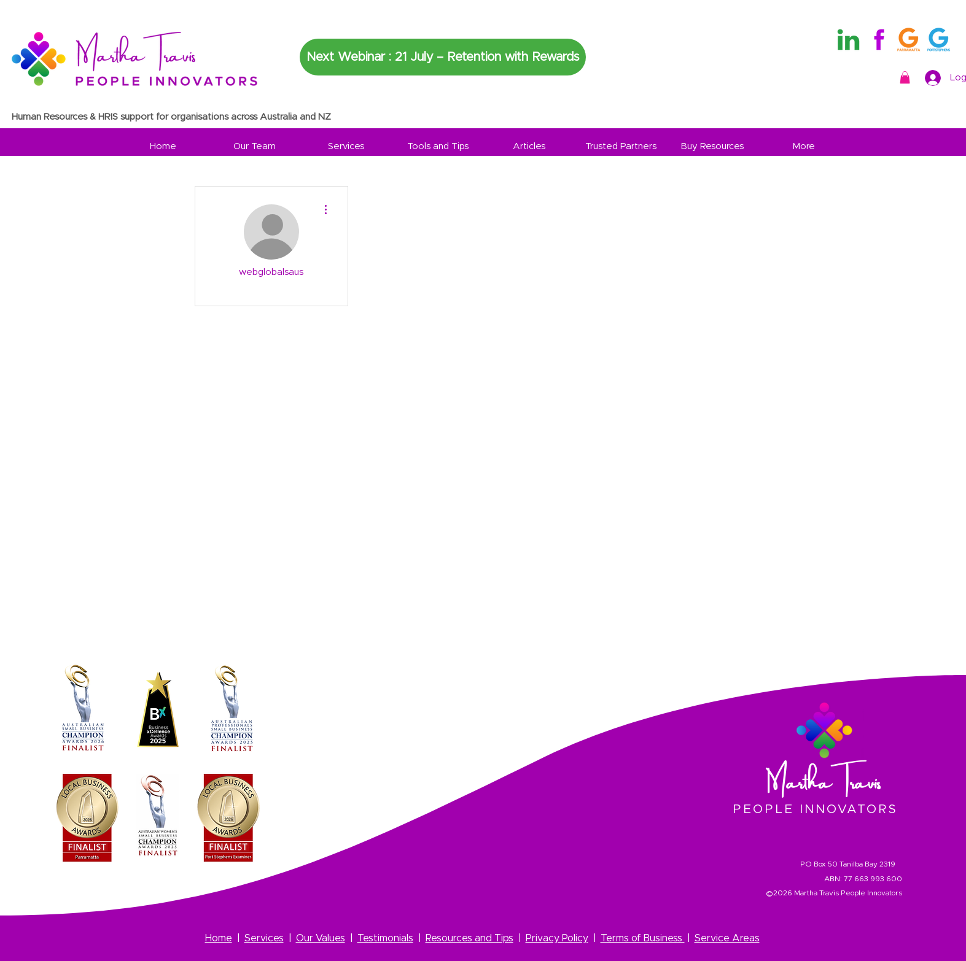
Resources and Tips (469, 938)
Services (264, 938)
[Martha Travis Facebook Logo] (878, 40)
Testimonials (385, 938)
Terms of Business (643, 938)
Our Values (320, 938)
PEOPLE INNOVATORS (815, 809)
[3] (939, 40)
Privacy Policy (557, 938)
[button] (905, 77)
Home (218, 938)
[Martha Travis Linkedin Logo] (848, 40)
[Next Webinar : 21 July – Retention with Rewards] (443, 57)
